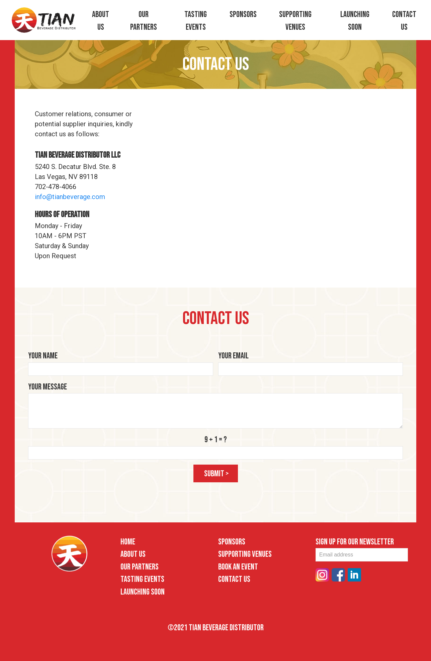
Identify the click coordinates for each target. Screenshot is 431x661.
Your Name (43, 356)
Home (127, 542)
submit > (216, 474)
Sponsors (243, 14)
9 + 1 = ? (215, 440)
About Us (133, 554)
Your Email (233, 356)
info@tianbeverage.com (70, 197)
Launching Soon (142, 592)
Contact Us (234, 579)
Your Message (47, 387)
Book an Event (238, 567)
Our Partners (139, 567)
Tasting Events (142, 579)
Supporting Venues (245, 554)
